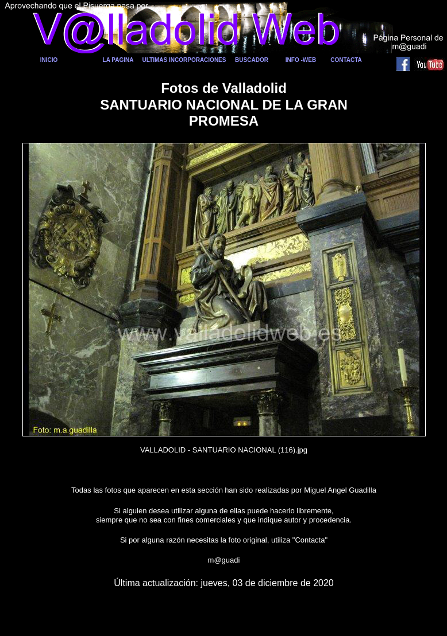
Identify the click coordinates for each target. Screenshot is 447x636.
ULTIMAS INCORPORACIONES (184, 60)
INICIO (49, 60)
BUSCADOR (251, 60)
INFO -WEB (301, 60)
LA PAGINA (118, 60)
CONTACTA (346, 60)
